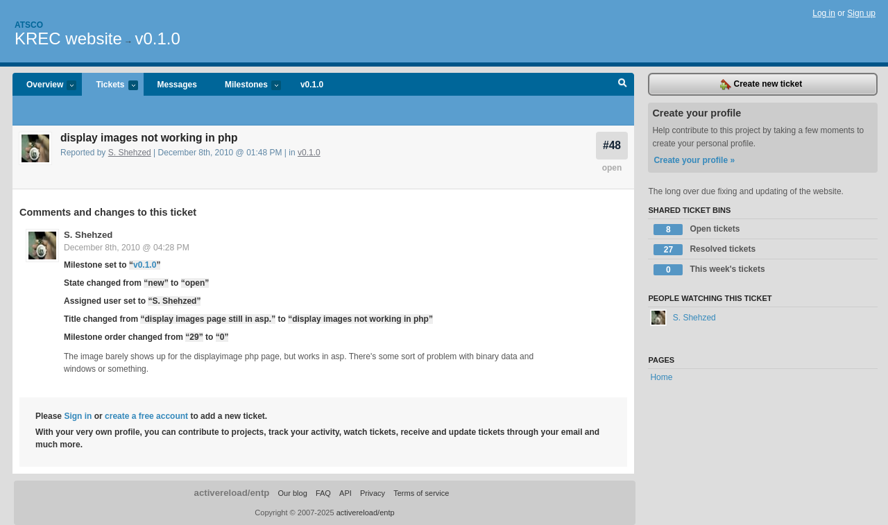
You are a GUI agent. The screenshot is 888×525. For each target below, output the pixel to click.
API (345, 493)
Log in (823, 13)
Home (661, 377)
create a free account (146, 416)
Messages (177, 84)
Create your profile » (694, 160)
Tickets (109, 86)
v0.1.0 (157, 38)
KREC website (68, 38)
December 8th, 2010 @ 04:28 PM (126, 247)
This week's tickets (709, 269)
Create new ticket (761, 84)
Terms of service (421, 493)
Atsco (29, 25)
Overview (44, 86)
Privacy (372, 493)
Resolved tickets (704, 249)
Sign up (861, 13)
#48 (612, 145)
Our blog (292, 493)
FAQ (323, 493)
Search (622, 84)
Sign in (78, 416)
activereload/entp (232, 493)
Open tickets (697, 229)
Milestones (246, 86)
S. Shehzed (129, 152)
